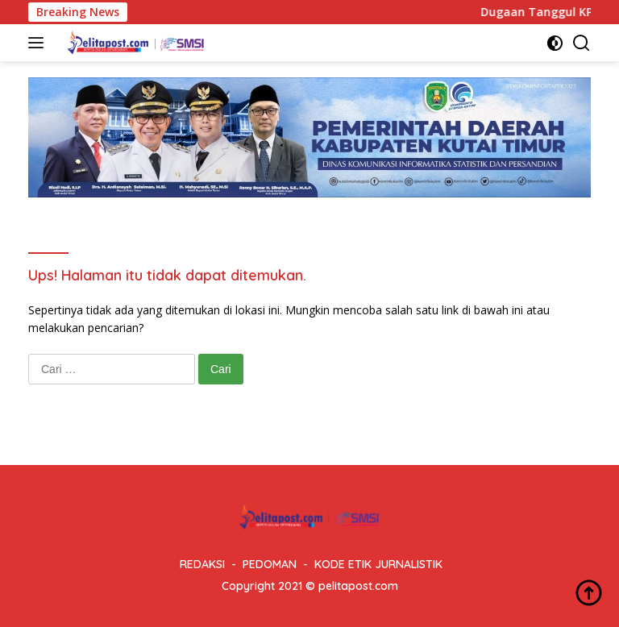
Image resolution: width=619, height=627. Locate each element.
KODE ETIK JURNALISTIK (378, 564)
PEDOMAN (270, 564)
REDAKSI (202, 564)
